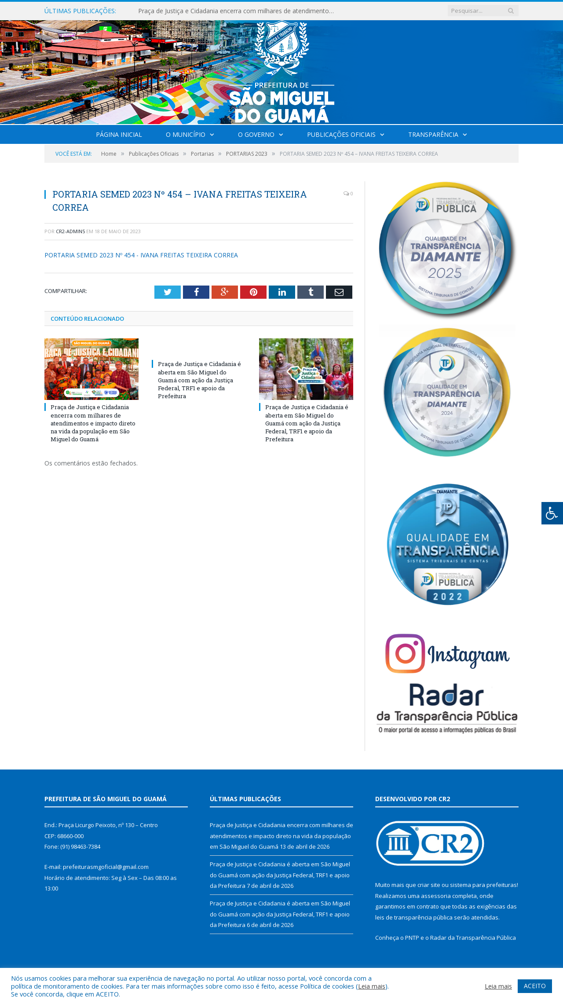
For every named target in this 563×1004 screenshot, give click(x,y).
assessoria (436, 896)
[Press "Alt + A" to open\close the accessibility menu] (552, 513)
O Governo (256, 134)
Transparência (433, 134)
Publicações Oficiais (341, 134)
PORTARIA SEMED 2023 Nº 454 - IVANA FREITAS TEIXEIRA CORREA (141, 255)
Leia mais (371, 986)
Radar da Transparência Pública (473, 938)
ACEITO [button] (535, 986)
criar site (428, 885)
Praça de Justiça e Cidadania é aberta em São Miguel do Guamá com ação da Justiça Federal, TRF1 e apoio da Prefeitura (199, 380)
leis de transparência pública (414, 917)
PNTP (412, 938)
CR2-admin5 (70, 231)
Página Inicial (119, 134)
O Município (185, 134)
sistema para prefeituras (483, 885)
